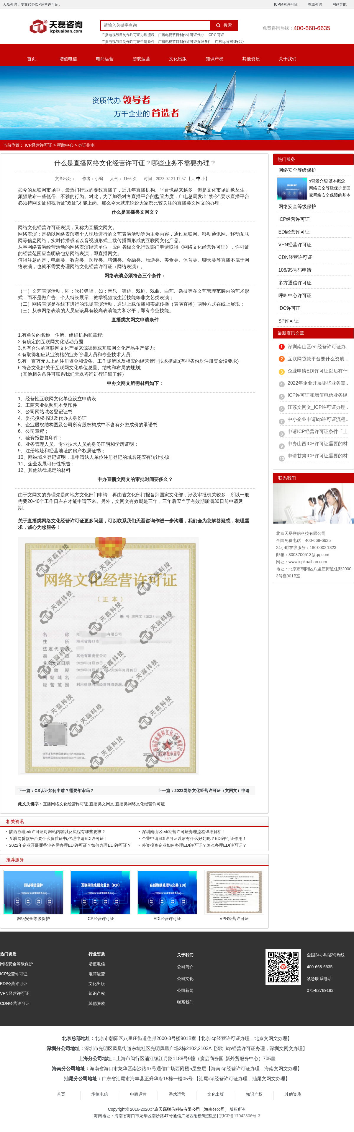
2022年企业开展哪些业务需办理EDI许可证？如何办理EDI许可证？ (70, 845)
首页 (31, 58)
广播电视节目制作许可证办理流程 (128, 35)
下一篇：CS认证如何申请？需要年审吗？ (56, 790)
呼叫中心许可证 (295, 295)
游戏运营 (141, 58)
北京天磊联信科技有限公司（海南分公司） (189, 1109)
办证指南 (86, 145)
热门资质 (8, 954)
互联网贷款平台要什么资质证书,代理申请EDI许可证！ (58, 838)
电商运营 (105, 58)
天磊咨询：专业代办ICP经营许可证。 (32, 4)
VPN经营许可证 (234, 918)
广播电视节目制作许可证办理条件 (184, 42)
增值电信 (68, 58)
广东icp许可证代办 (229, 42)
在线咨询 (315, 4)
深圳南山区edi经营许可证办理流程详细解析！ (184, 831)
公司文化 (185, 978)
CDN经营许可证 (295, 257)
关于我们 (287, 58)
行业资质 (96, 954)
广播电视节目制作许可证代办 (181, 35)
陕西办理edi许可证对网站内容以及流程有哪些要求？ (57, 831)
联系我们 (185, 1002)
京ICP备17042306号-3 (239, 1115)
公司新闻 (185, 990)
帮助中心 (65, 145)
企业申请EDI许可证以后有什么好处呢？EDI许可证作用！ (194, 838)
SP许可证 (288, 320)
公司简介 (185, 966)
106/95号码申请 (295, 270)
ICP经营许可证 (286, 4)
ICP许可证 (216, 35)
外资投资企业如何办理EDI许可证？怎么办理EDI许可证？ (194, 845)
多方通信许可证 (295, 282)
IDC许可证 (289, 308)
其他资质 (251, 58)
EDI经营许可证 (167, 918)
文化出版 (178, 58)
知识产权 (214, 58)
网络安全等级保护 (33, 918)
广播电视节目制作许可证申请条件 (128, 42)
